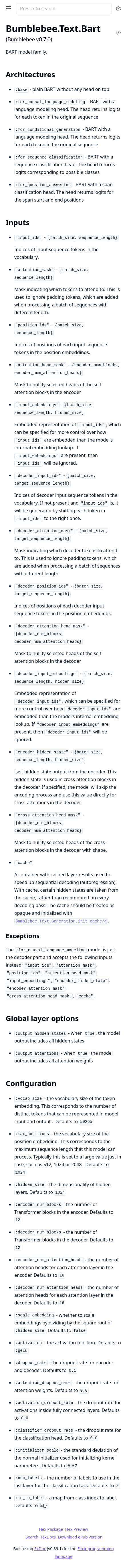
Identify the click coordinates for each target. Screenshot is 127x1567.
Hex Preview (76, 1529)
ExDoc (40, 1548)
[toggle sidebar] (7, 8)
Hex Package (51, 1529)
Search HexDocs (41, 1537)
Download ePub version (80, 1537)
